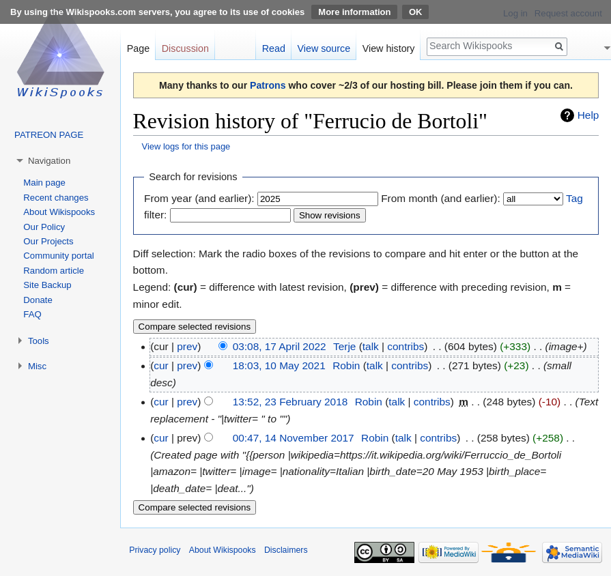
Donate (38, 300)
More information (354, 12)
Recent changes (55, 197)
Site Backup (47, 285)
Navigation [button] (49, 161)
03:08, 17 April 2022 (279, 346)
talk (371, 346)
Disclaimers (286, 550)
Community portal (58, 255)
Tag (574, 198)
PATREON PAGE (48, 135)
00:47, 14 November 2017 (293, 438)
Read (273, 48)
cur (161, 365)
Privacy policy (154, 550)
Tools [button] (38, 341)
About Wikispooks (59, 212)
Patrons (267, 85)
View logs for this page (186, 146)
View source (324, 48)
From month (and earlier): (440, 198)
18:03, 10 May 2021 (279, 365)
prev (187, 346)
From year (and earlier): (199, 198)
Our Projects (48, 241)
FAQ (32, 314)
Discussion (185, 48)
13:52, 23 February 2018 (290, 401)
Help (588, 115)
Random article (53, 270)
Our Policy (44, 227)
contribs (405, 346)
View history (389, 48)
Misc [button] (37, 366)
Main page (44, 182)
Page (138, 48)
